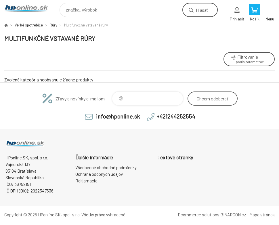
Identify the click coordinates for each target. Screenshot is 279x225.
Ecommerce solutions (198, 214)
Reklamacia (86, 180)
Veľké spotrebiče (29, 25)
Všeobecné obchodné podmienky (106, 167)
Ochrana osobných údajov (99, 174)
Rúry (53, 25)
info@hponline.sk (118, 116)
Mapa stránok (262, 214)
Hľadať (202, 10)
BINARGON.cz (233, 214)
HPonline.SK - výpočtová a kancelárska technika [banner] (29, 8)
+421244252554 (175, 116)
